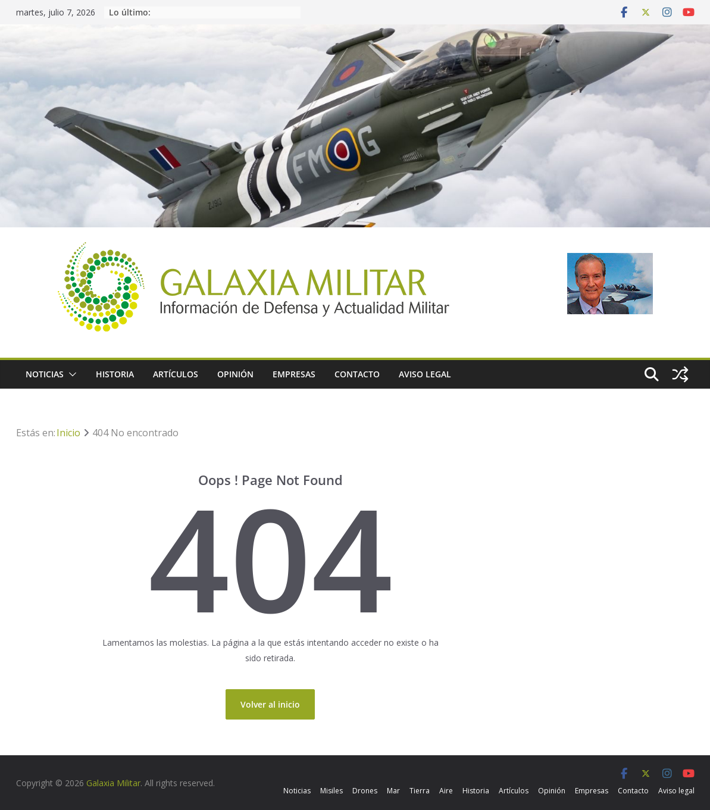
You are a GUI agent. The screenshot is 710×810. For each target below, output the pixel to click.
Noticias (45, 374)
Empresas (294, 374)
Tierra (419, 791)
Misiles (331, 791)
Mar (393, 791)
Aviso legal (425, 374)
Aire (446, 791)
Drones (364, 791)
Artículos (175, 374)
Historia (115, 374)
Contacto (357, 374)
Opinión (235, 374)
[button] (70, 374)
